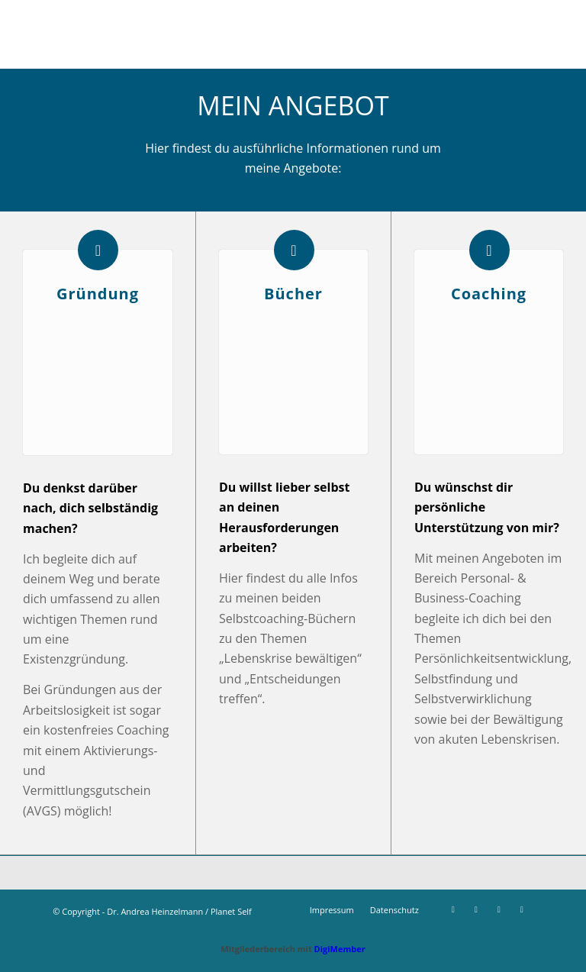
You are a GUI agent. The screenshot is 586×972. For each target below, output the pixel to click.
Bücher (293, 293)
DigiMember (339, 948)
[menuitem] (332, 910)
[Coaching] (489, 250)
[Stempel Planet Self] (293, 34)
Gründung (97, 293)
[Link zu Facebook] (453, 909)
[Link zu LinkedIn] (521, 909)
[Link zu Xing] (499, 909)
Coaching (488, 293)
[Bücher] (294, 250)
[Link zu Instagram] (476, 909)
